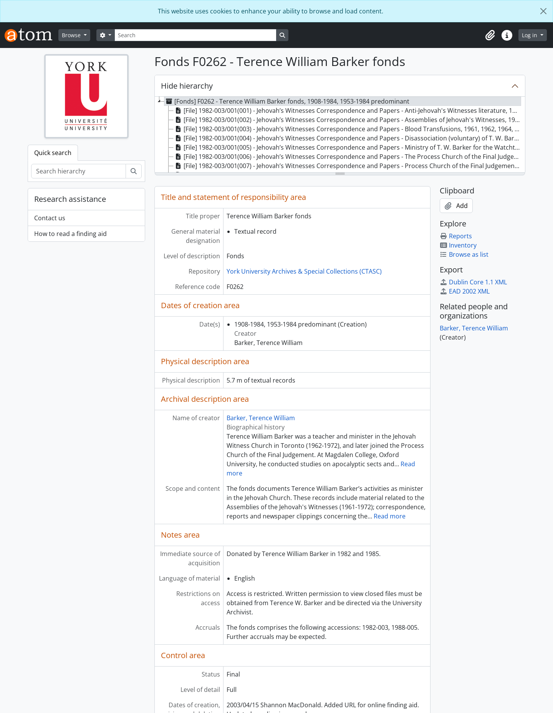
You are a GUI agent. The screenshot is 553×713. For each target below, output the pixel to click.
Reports (456, 236)
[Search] (195, 35)
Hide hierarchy (187, 86)
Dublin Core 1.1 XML (473, 282)
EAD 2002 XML (465, 291)
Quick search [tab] (52, 153)
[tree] (340, 135)
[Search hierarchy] (78, 171)
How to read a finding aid (70, 233)
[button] (490, 35)
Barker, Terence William (261, 418)
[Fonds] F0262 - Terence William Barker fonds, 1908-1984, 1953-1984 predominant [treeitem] (286, 101)
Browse (72, 35)
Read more (390, 516)
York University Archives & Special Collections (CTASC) (304, 271)
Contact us (49, 218)
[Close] (543, 11)
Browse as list (464, 254)
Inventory (458, 245)
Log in (530, 35)
